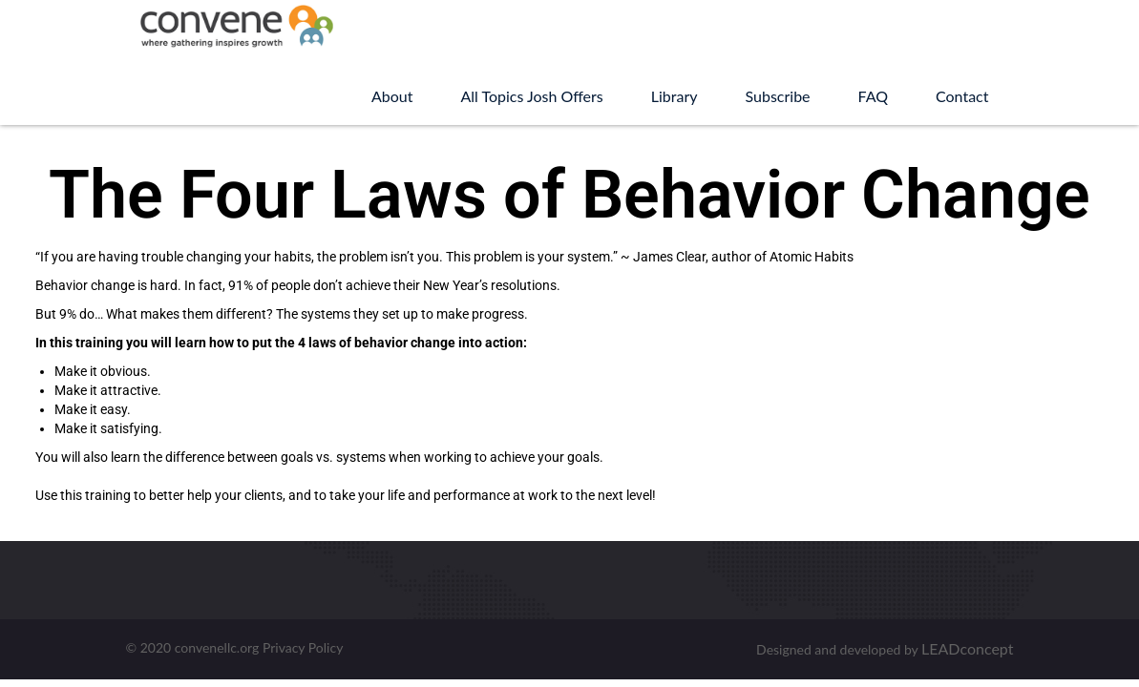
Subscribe (778, 96)
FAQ (873, 96)
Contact (962, 96)
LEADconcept (967, 648)
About (392, 96)
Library (674, 96)
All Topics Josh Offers (531, 96)
